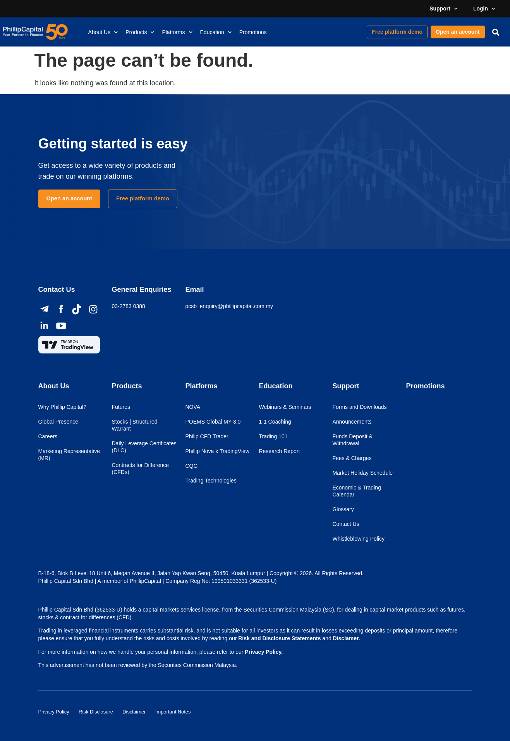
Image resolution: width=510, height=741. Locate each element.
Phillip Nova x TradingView (217, 451)
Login (484, 9)
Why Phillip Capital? (62, 407)
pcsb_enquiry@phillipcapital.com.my (229, 306)
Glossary (343, 509)
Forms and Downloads (359, 407)
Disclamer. (346, 638)
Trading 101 (273, 436)
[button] (495, 32)
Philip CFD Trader (206, 436)
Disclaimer (145, 710)
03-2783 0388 (128, 306)
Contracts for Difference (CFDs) (140, 468)
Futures (121, 407)
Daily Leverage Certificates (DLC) (144, 446)
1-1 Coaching (275, 422)
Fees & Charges (351, 458)
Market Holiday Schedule (362, 473)
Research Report (279, 451)
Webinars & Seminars (285, 407)
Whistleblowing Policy (358, 539)
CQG (191, 466)
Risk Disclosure (102, 710)
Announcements (351, 422)
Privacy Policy (55, 710)
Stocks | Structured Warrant (134, 425)
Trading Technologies (210, 480)
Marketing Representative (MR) (69, 454)
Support (443, 9)
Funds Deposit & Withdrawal (352, 439)
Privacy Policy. (264, 652)
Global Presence (58, 422)
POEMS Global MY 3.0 (212, 422)
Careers (48, 436)
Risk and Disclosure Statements (279, 638)
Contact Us (345, 524)
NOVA (192, 407)
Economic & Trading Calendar (356, 491)
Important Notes (188, 710)
